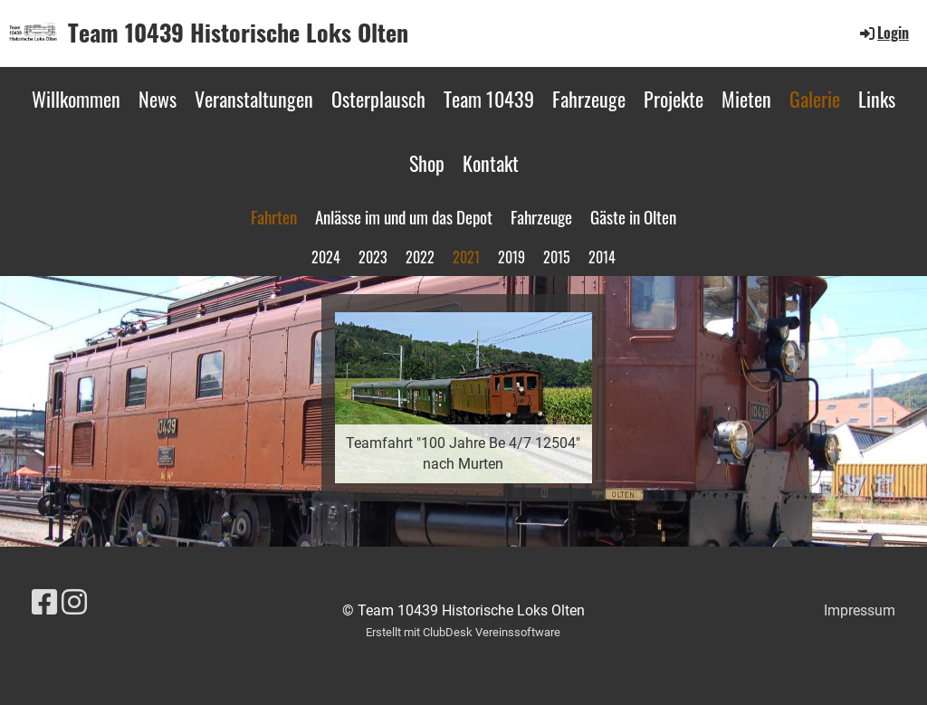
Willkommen (76, 98)
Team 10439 (489, 98)
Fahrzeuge (589, 98)
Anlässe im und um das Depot (403, 216)
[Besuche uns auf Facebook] (44, 603)
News (158, 98)
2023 (372, 257)
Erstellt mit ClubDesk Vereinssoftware (463, 632)
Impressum (859, 610)
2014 (602, 257)
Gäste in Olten (633, 216)
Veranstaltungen (254, 98)
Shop (426, 162)
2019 (511, 257)
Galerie (814, 98)
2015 (556, 257)
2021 (466, 257)
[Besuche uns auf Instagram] (74, 603)
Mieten (746, 98)
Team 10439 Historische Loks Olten (238, 32)
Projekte (673, 98)
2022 (420, 257)
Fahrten (274, 216)
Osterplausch (378, 98)
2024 (325, 257)
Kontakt (491, 162)
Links (876, 98)
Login (883, 32)
